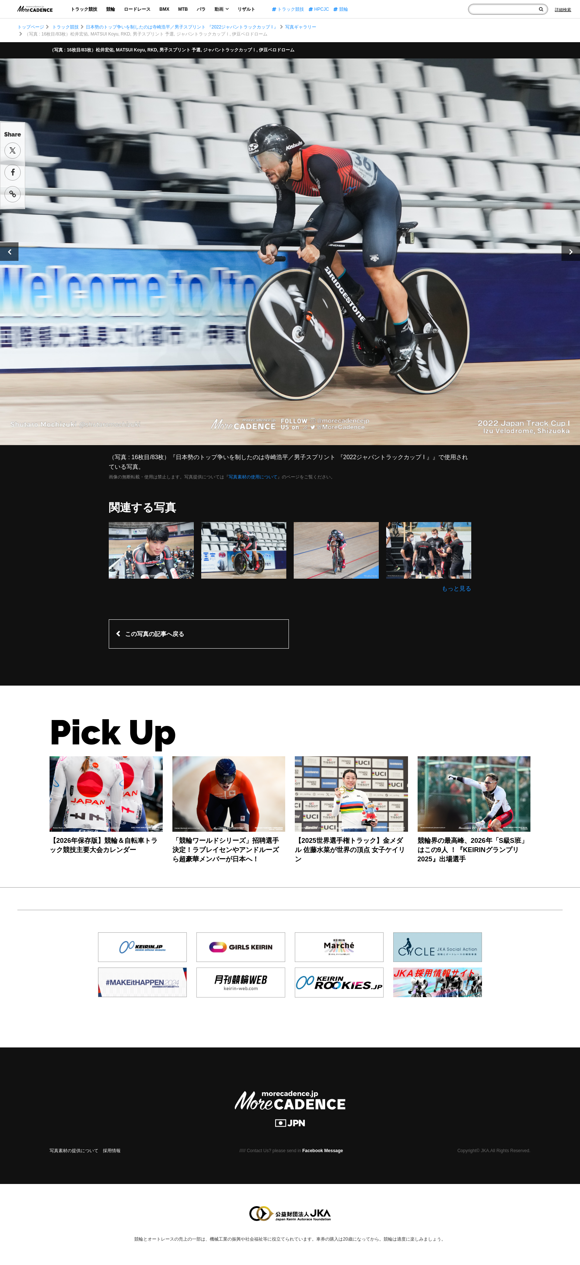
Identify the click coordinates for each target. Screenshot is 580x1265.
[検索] (541, 9)
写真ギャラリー (300, 27)
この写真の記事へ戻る (154, 634)
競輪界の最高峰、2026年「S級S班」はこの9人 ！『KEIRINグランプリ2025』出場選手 (473, 850)
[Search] (563, 9)
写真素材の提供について (74, 1150)
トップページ (30, 27)
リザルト (246, 9)
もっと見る (456, 588)
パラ (201, 9)
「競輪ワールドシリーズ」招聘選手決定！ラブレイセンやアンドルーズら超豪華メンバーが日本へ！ (225, 850)
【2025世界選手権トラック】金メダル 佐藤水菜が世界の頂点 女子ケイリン (350, 850)
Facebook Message (322, 1150)
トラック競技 (84, 9)
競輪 (110, 9)
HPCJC (318, 9)
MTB (183, 9)
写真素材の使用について (253, 477)
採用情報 (112, 1150)
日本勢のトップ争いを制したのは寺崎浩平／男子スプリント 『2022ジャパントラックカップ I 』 (182, 27)
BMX (164, 9)
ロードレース (137, 9)
